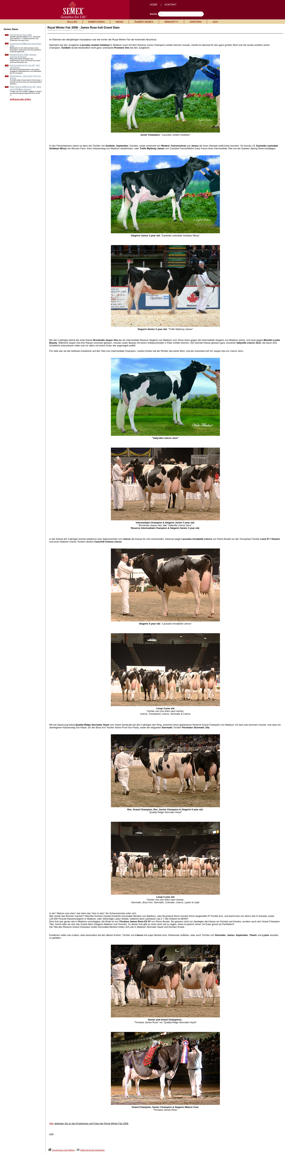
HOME (153, 4)
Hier (51, 1123)
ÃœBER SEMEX (143, 21)
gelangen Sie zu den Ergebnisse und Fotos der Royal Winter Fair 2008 (91, 1123)
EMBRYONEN (96, 21)
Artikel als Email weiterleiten (92, 1150)
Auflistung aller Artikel (20, 99)
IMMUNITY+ (171, 21)
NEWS (119, 21)
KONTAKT (170, 4)
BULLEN (72, 21)
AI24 (215, 21)
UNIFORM (195, 21)
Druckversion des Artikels (63, 1150)
